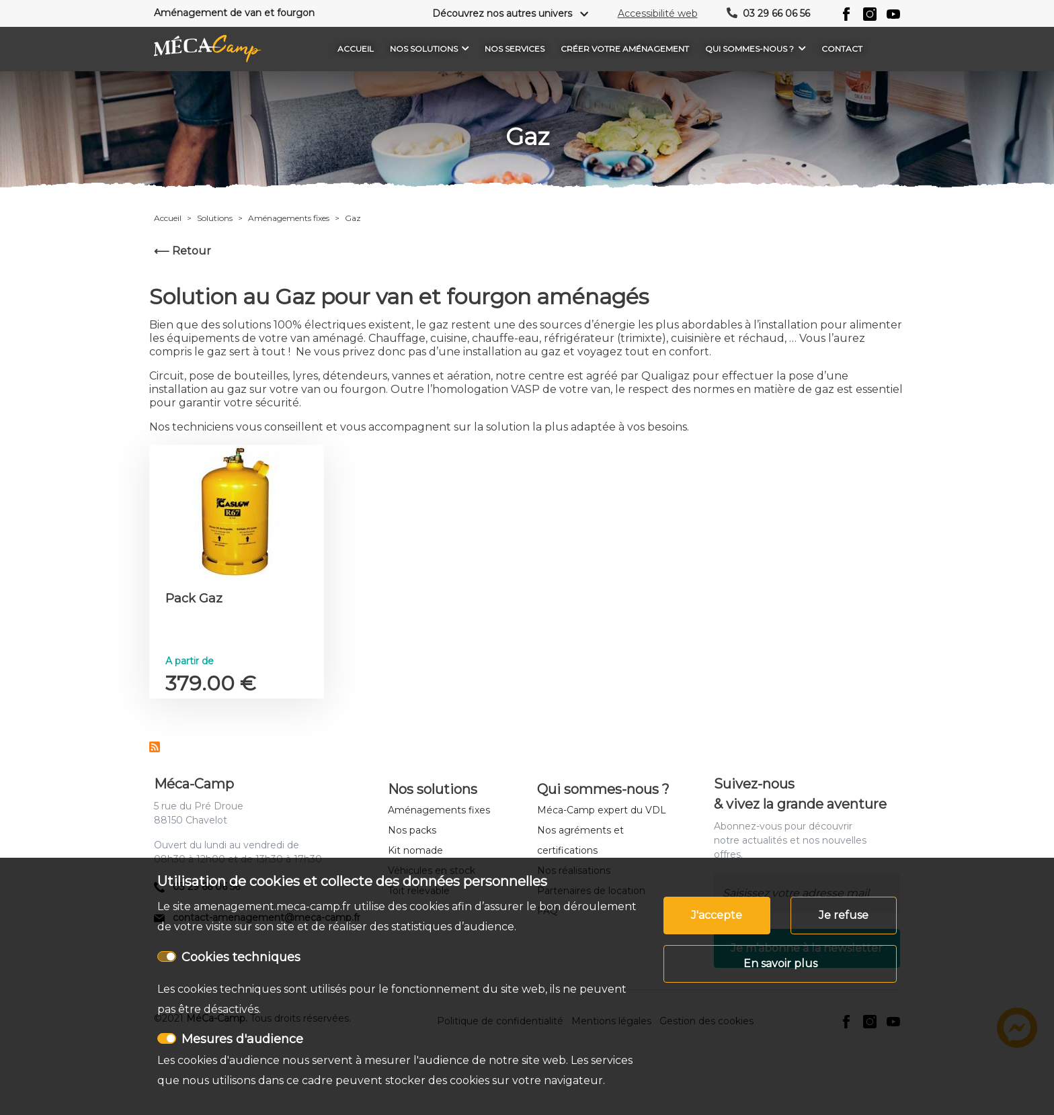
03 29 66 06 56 (776, 13)
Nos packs (412, 830)
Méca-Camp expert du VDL (601, 810)
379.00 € (210, 683)
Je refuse (843, 915)
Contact (841, 49)
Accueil (355, 49)
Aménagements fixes (439, 810)
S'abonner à (154, 747)
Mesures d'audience (242, 1039)
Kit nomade (415, 850)
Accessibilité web (658, 13)
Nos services (514, 49)
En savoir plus (780, 963)
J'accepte (716, 915)
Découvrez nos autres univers (502, 13)
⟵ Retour (182, 250)
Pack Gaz (193, 598)
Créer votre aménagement (625, 49)
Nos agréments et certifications (580, 840)
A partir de (189, 661)
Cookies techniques (240, 957)
